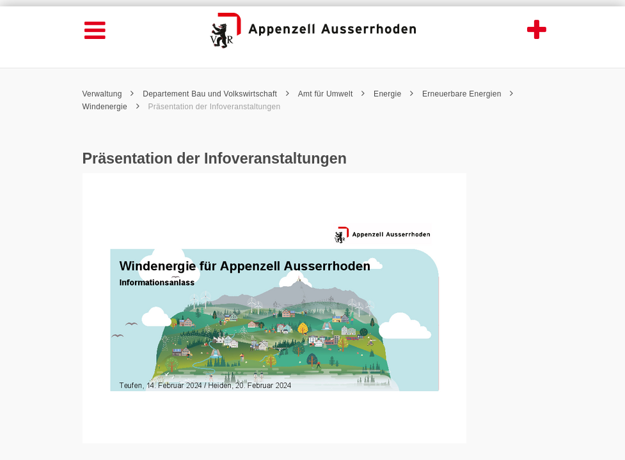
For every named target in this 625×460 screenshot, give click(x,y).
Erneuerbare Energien (468, 93)
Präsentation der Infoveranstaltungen (214, 106)
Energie (393, 93)
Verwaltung (108, 93)
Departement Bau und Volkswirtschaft (216, 93)
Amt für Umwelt (331, 93)
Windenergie (111, 106)
